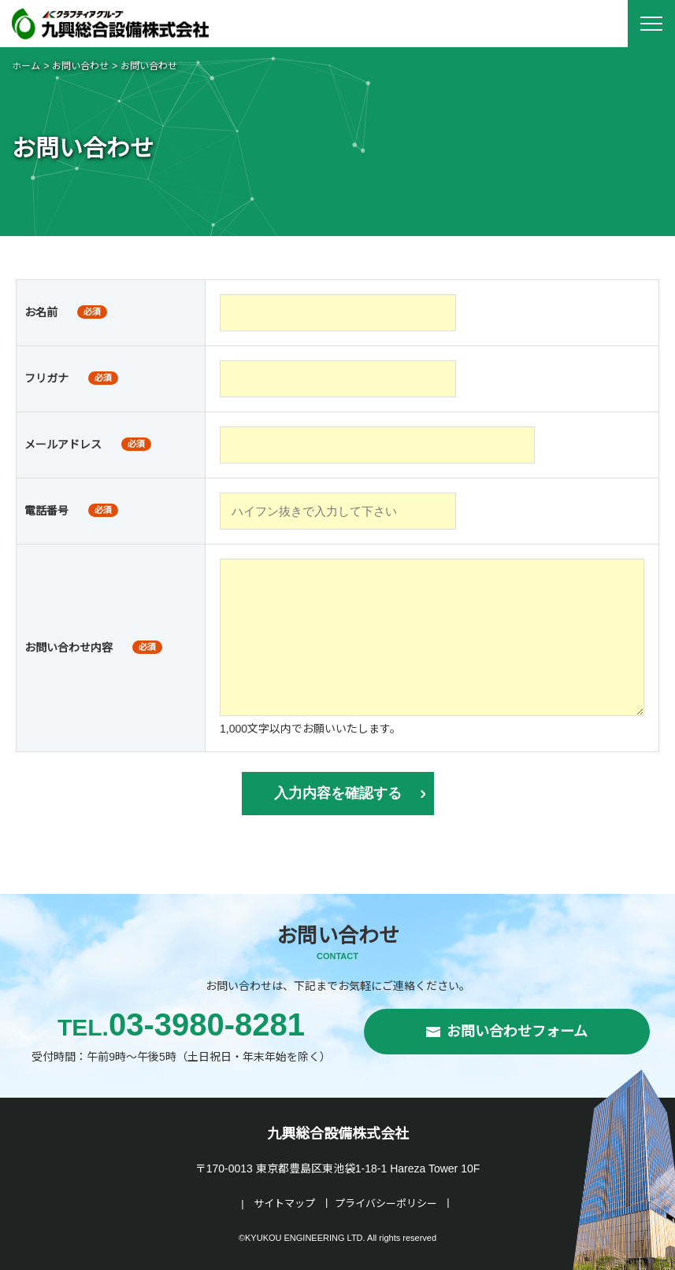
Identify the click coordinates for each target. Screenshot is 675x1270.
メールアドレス (63, 444)
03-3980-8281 (181, 1024)
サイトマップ (284, 1203)
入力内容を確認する (338, 793)
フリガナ (46, 378)
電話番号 (46, 510)
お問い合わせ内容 (68, 647)
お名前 (40, 312)
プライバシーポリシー (386, 1203)
